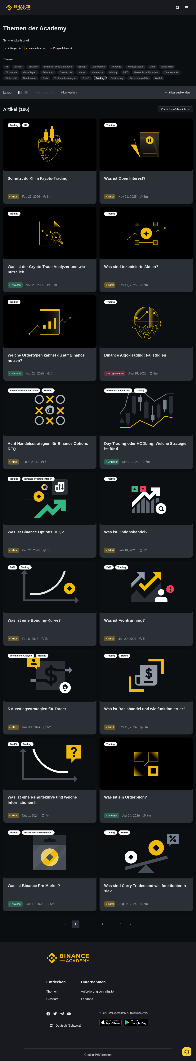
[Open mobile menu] (186, 7)
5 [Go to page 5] (111, 924)
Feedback (87, 999)
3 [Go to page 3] (93, 924)
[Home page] (18, 8)
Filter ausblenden (177, 92)
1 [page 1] (75, 924)
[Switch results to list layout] (26, 92)
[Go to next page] (130, 924)
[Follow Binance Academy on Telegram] (62, 1014)
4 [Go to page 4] (102, 924)
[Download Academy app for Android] (135, 1023)
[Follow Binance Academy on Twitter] (55, 1013)
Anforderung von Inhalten (98, 991)
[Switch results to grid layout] (20, 92)
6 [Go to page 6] (120, 924)
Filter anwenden (45, 92)
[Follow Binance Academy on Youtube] (69, 1013)
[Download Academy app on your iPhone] (111, 1023)
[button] (187, 7)
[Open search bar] (176, 7)
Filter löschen (69, 92)
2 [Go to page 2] (84, 924)
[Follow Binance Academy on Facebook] (48, 1014)
